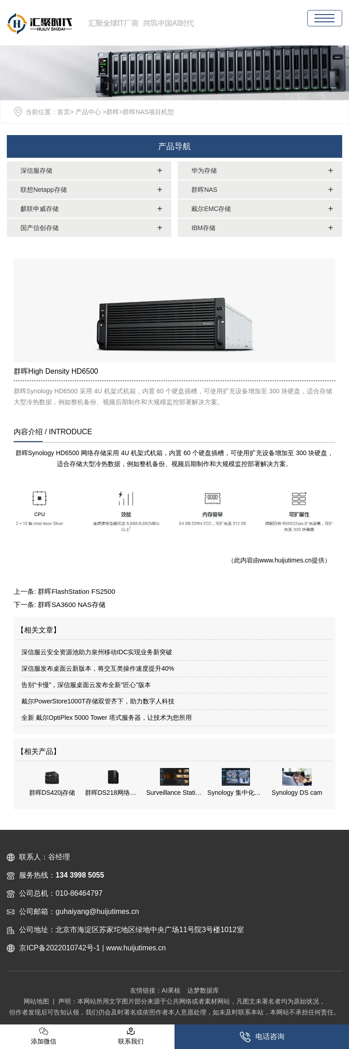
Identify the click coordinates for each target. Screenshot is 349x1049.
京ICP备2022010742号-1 (59, 948)
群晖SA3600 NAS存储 (71, 604)
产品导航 (174, 146)
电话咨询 (261, 1037)
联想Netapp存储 (43, 189)
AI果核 (171, 990)
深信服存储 (36, 170)
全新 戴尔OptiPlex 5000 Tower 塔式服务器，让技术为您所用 (106, 717)
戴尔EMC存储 (211, 208)
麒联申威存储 (39, 208)
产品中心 (88, 111)
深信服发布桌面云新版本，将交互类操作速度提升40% (97, 668)
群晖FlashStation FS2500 (76, 591)
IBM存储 (203, 227)
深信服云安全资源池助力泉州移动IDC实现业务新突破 (96, 652)
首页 (63, 111)
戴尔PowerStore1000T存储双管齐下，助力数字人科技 (97, 701)
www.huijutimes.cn (285, 560)
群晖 (112, 111)
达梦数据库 (203, 990)
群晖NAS (204, 189)
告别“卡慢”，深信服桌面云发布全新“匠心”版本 (86, 684)
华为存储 (204, 170)
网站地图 (36, 1001)
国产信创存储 (39, 227)
